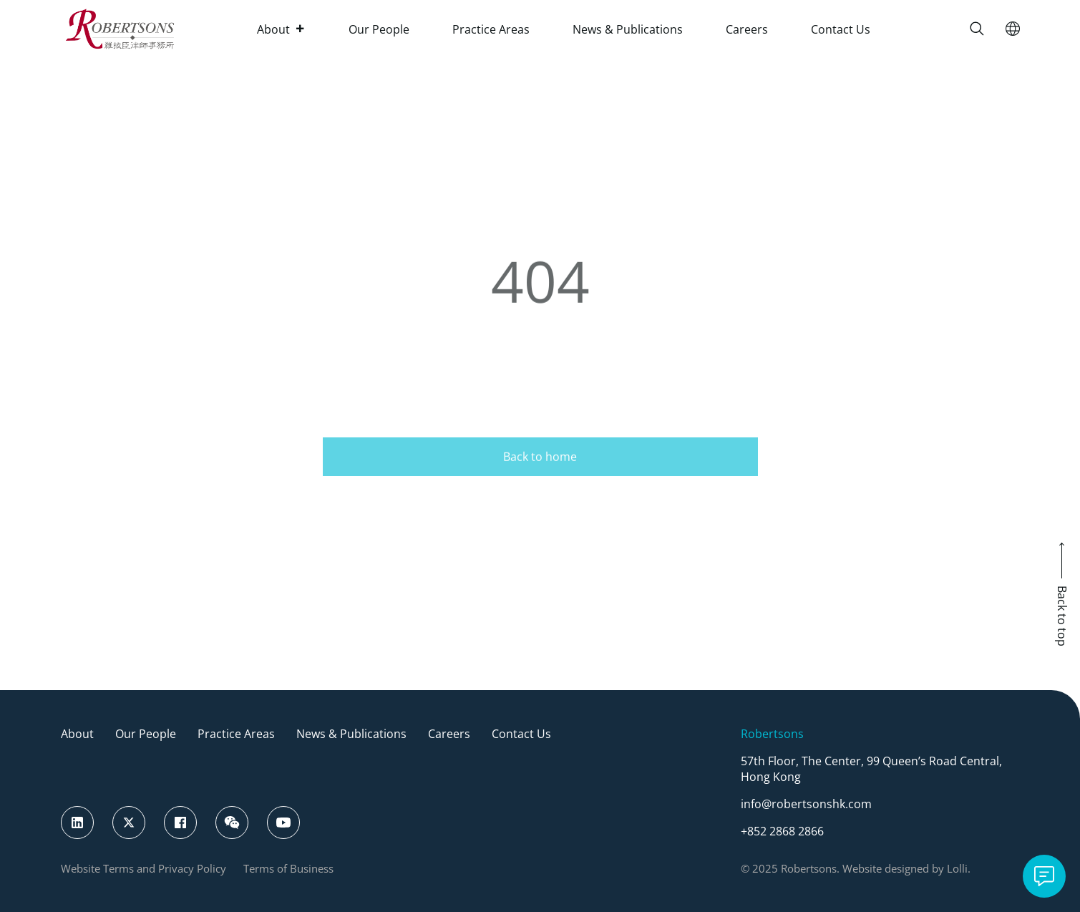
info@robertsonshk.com (806, 804)
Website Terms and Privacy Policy (143, 868)
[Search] (977, 28)
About (281, 29)
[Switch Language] (1013, 28)
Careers (747, 29)
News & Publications (628, 29)
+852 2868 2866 (782, 831)
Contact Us (840, 29)
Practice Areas (491, 29)
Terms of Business (288, 868)
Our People (379, 29)
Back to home (540, 467)
